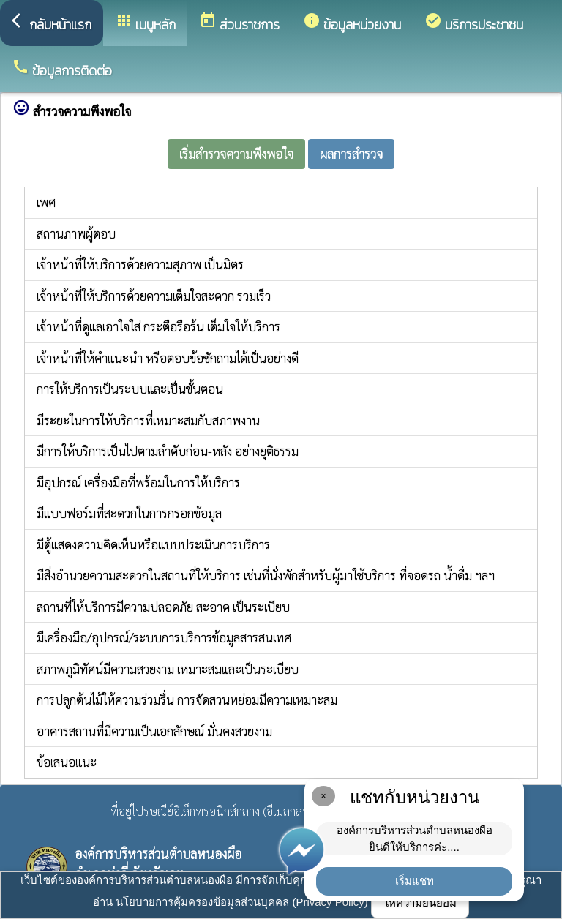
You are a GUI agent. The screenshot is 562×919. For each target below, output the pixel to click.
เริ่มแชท (414, 880)
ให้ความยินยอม (420, 902)
